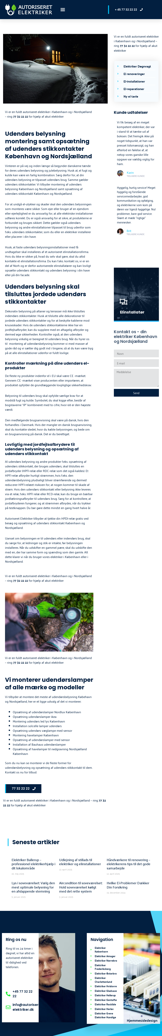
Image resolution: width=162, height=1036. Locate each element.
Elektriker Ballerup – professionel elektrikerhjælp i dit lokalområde (33, 863)
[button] (63, 9)
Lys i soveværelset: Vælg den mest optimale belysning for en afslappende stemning (33, 887)
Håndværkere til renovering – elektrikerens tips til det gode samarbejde (128, 863)
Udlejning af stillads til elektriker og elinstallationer (80, 861)
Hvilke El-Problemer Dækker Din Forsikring (128, 885)
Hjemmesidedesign (141, 1020)
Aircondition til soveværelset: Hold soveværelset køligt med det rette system (80, 887)
